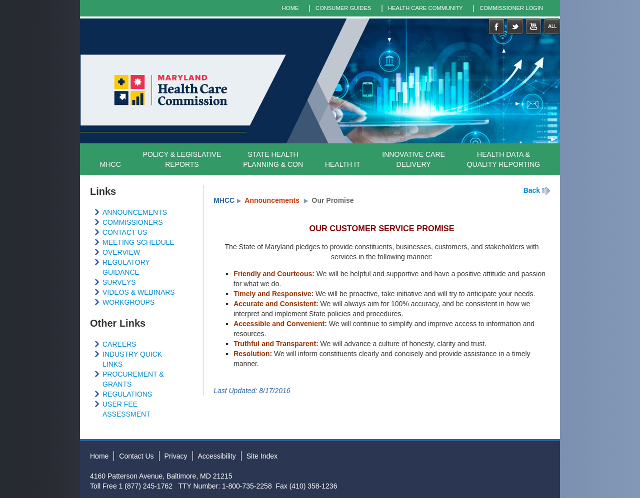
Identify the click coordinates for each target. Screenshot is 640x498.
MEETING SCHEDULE (138, 242)
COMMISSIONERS (132, 222)
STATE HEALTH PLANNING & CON (273, 159)
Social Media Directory (552, 26)
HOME (290, 8)
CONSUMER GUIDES (343, 8)
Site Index (262, 456)
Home (99, 456)
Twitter (515, 26)
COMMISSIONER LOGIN (511, 8)
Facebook (496, 26)
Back (532, 190)
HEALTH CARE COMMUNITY (425, 8)
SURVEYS (119, 282)
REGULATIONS (127, 394)
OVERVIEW (121, 252)
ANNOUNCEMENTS (134, 212)
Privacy (176, 456)
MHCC (110, 164)
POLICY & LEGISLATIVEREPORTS (182, 159)
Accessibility (217, 456)
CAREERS (119, 344)
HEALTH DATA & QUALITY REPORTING (503, 159)
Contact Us (136, 456)
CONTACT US (125, 232)
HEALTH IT (342, 164)
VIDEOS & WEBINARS (138, 292)
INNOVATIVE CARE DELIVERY (413, 159)
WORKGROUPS (128, 302)
